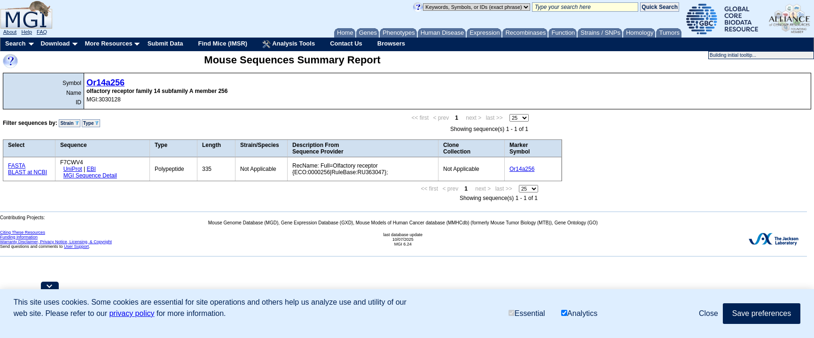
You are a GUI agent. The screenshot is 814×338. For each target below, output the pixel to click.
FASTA (16, 165)
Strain (69, 123)
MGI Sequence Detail (90, 175)
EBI (90, 169)
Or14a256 (105, 82)
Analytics (579, 313)
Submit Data (165, 43)
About (10, 32)
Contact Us (346, 43)
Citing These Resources (22, 232)
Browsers (391, 43)
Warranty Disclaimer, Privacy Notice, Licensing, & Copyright (56, 241)
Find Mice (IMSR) (222, 43)
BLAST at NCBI (27, 172)
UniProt (72, 169)
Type (91, 123)
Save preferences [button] (761, 313)
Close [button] (708, 313)
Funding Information (19, 237)
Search (15, 43)
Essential (527, 313)
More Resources (108, 43)
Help (26, 32)
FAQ (42, 32)
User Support (76, 246)
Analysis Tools (288, 44)
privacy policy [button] (131, 313)
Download (55, 43)
